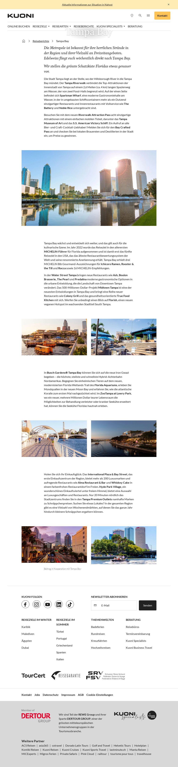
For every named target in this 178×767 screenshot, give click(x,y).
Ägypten (27, 640)
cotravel (57, 745)
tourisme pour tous (121, 753)
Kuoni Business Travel (139, 647)
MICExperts (29, 753)
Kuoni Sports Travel (94, 749)
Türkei (60, 631)
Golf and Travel (101, 745)
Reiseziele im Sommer (65, 622)
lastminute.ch (118, 749)
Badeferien (97, 626)
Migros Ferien (48, 753)
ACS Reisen (28, 745)
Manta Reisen (138, 749)
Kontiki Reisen (30, 749)
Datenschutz (51, 694)
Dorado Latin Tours (76, 745)
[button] (140, 15)
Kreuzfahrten (99, 640)
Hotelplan (140, 745)
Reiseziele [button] (40, 26)
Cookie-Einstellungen (99, 694)
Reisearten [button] (60, 26)
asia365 (43, 745)
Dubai (25, 647)
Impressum (68, 694)
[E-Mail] (118, 605)
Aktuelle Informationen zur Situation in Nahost (87, 4)
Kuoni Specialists (136, 640)
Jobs (37, 694)
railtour (102, 753)
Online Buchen (19, 26)
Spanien (61, 652)
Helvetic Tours (122, 745)
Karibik (26, 626)
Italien (60, 659)
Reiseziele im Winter (36, 619)
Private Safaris (68, 753)
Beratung (135, 26)
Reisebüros (132, 626)
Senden (147, 605)
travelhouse (144, 753)
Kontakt (162, 15)
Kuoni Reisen (50, 749)
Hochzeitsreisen (100, 647)
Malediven (28, 633)
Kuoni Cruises (70, 749)
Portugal (61, 638)
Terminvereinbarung (138, 633)
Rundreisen (98, 633)
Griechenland (64, 645)
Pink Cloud (87, 753)
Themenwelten (102, 619)
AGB (81, 694)
